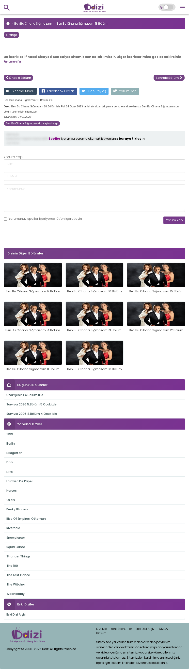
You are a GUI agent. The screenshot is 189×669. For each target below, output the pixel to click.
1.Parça (11, 35)
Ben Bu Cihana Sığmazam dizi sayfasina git (32, 123)
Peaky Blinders (17, 509)
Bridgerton (14, 453)
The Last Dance (18, 575)
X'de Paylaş (94, 91)
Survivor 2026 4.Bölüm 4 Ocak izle (31, 414)
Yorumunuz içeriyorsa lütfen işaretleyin (43, 219)
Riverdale (13, 528)
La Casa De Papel (19, 481)
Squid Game (15, 547)
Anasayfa (12, 61)
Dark (9, 462)
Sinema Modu (20, 91)
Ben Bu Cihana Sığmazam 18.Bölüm (82, 23)
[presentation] (41, 243)
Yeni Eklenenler (121, 629)
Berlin (10, 443)
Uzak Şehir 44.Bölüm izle (24, 395)
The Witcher (15, 584)
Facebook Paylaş (58, 91)
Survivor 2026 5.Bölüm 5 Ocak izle (31, 404)
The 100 (12, 566)
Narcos (11, 490)
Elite (9, 472)
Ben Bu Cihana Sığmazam (33, 23)
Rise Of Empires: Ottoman (26, 519)
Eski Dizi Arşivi (16, 614)
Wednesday (15, 594)
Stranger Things (18, 556)
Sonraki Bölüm (169, 77)
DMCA (163, 629)
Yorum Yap (125, 91)
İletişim (101, 633)
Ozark (10, 500)
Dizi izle (101, 629)
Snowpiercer (15, 537)
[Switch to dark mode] (166, 7)
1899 (9, 434)
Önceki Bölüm (18, 77)
